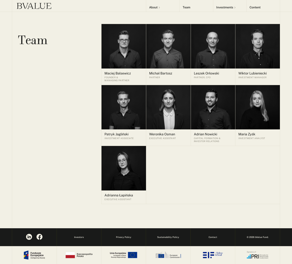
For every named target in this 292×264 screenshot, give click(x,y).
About (153, 7)
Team (186, 7)
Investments (224, 7)
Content (255, 7)
